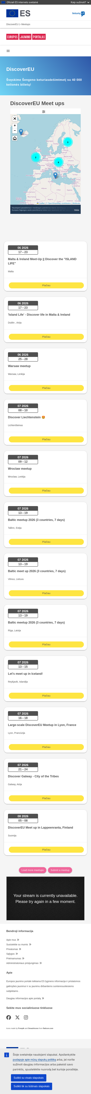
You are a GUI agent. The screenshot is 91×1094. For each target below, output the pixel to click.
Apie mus (11, 939)
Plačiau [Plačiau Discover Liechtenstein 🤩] (46, 439)
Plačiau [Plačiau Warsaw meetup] (46, 388)
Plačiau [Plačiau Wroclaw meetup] (46, 490)
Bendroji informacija (19, 931)
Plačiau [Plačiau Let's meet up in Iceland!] (46, 695)
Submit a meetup (60, 870)
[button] (55, 175)
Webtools (76, 203)
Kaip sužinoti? (80, 2)
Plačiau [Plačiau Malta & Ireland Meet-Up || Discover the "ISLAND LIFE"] (46, 285)
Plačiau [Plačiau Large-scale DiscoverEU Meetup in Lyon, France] (46, 747)
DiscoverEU (12, 24)
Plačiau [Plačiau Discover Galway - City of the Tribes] (46, 798)
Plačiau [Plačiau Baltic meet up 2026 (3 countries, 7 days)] (46, 593)
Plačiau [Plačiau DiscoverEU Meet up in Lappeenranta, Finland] (46, 849)
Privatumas (12, 949)
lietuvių (78, 13)
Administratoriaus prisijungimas (22, 963)
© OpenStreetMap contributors (58, 203)
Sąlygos (10, 953)
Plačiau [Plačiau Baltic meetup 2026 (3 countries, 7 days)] (46, 542)
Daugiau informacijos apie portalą (23, 998)
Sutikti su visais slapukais (29, 1077)
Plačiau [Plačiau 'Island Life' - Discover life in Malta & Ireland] (46, 336)
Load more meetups (33, 870)
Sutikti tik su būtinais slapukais (31, 1086)
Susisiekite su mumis (17, 944)
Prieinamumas (13, 958)
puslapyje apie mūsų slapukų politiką (34, 1059)
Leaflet (41, 203)
